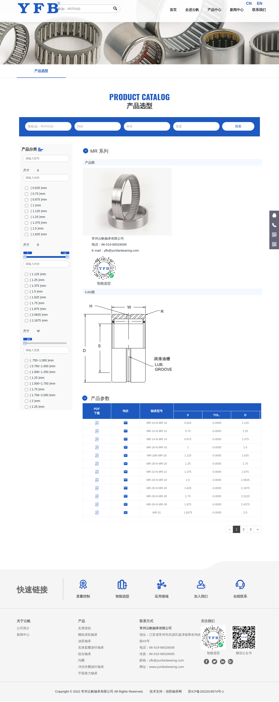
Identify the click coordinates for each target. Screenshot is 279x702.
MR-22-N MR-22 (157, 472)
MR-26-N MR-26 (157, 488)
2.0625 (245, 480)
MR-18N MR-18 (157, 455)
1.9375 (187, 512)
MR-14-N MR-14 (157, 439)
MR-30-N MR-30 (157, 504)
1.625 (245, 455)
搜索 (238, 126)
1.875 (245, 472)
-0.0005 (216, 423)
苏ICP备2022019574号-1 (206, 692)
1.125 (245, 423)
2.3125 (245, 496)
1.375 (245, 439)
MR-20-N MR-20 (157, 463)
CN (249, 3)
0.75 (188, 431)
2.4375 (245, 504)
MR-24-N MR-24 (157, 480)
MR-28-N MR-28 (157, 496)
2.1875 (245, 488)
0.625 (187, 423)
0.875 (187, 439)
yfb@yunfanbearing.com (166, 661)
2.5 (245, 512)
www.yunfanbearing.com (166, 667)
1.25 (245, 431)
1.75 (245, 463)
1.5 (245, 447)
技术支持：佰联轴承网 (166, 692)
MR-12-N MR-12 (157, 431)
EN (259, 3)
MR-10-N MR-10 (157, 423)
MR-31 (157, 512)
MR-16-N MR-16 (157, 447)
